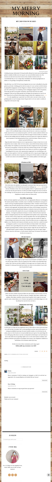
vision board (25, 354)
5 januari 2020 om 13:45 (12, 386)
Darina (9, 371)
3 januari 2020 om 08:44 (12, 372)
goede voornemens (12, 354)
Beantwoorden (44, 380)
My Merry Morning (26, 11)
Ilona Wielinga (11, 384)
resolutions (19, 354)
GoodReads (39, 187)
